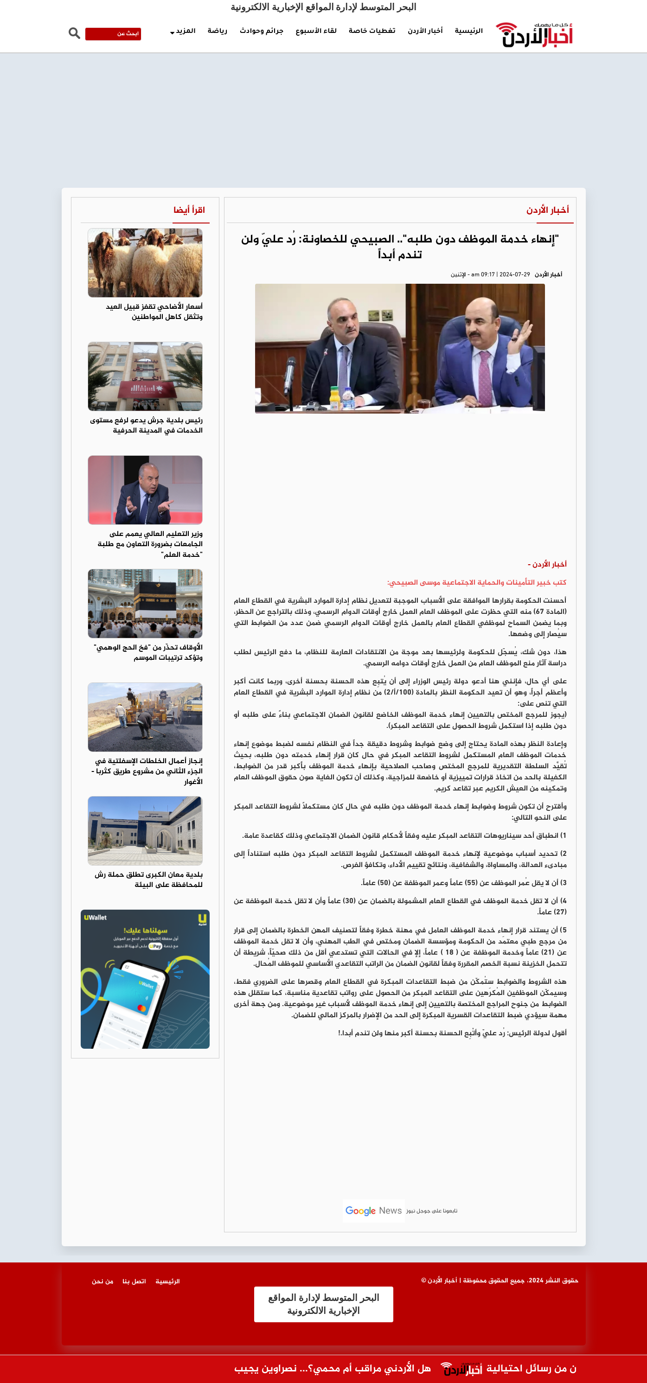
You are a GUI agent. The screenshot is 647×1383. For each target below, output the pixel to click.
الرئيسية (469, 32)
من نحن (102, 1281)
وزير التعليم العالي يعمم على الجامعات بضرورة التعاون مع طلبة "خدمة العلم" (150, 545)
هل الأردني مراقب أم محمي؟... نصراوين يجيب (323, 1369)
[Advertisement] (323, 69)
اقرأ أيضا (189, 210)
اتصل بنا (134, 1281)
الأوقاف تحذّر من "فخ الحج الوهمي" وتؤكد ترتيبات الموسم (148, 653)
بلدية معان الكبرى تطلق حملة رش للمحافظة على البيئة (149, 880)
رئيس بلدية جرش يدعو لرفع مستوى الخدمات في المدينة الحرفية (146, 426)
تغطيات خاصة (372, 32)
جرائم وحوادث (261, 32)
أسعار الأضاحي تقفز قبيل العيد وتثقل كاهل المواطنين (154, 312)
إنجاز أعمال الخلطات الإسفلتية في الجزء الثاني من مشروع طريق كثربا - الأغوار (147, 772)
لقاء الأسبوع (316, 32)
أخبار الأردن (425, 32)
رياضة (217, 32)
